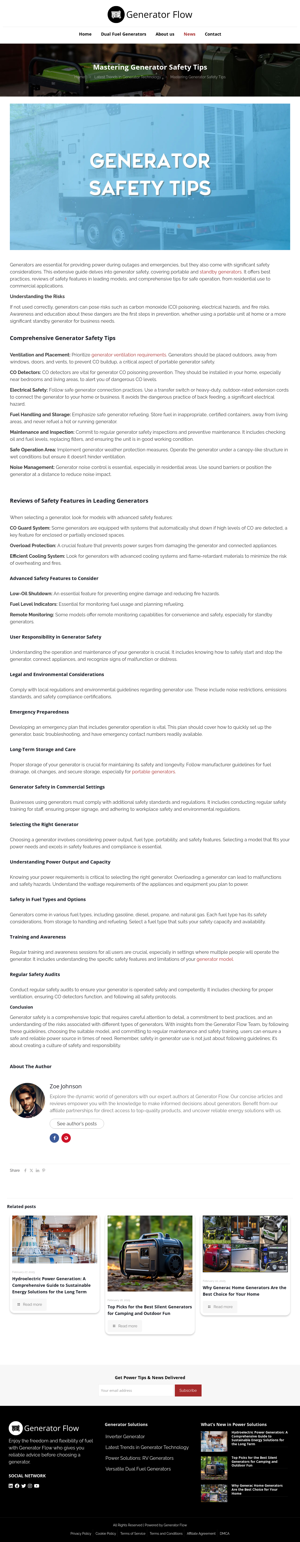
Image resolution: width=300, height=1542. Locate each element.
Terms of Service (132, 1533)
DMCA (224, 1533)
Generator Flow (175, 1525)
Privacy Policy (81, 1533)
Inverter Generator (125, 1436)
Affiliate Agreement (201, 1533)
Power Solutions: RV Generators (139, 1458)
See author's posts (77, 1124)
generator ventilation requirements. (129, 355)
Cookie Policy (106, 1533)
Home (79, 77)
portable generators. (154, 772)
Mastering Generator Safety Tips (198, 77)
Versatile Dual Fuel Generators (138, 1469)
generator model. (215, 959)
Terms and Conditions (166, 1533)
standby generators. (221, 272)
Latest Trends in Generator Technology (127, 77)
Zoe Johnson (66, 1086)
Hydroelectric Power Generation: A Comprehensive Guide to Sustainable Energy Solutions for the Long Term (51, 1285)
